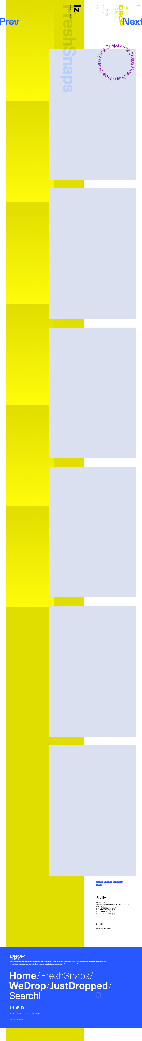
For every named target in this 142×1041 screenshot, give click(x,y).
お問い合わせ (27, 1013)
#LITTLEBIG (107, 881)
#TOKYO (99, 885)
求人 (33, 1013)
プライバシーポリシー (48, 1013)
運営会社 (12, 1013)
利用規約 (38, 1013)
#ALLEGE (100, 881)
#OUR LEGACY (117, 881)
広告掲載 (19, 1013)
